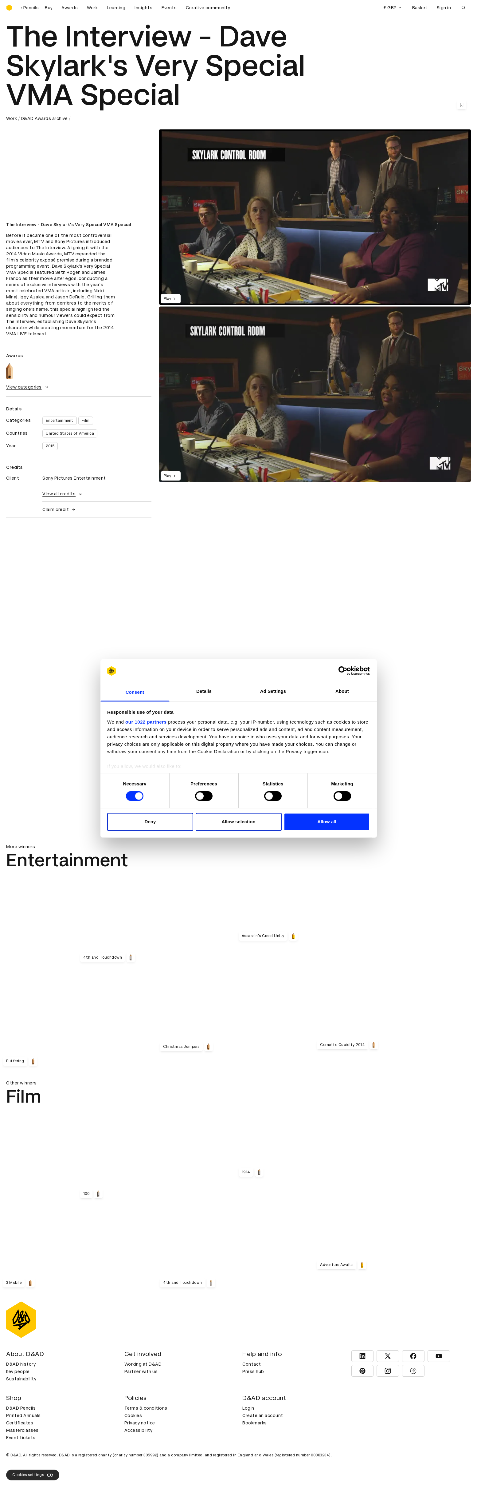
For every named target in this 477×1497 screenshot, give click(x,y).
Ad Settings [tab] (273, 691)
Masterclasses (22, 1430)
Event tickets (21, 1437)
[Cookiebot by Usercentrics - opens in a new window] (343, 671)
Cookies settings (32, 1475)
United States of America (70, 433)
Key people (17, 1371)
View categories (27, 387)
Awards (69, 7)
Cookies (133, 1415)
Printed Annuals (23, 1415)
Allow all (326, 821)
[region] (315, 394)
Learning (116, 7)
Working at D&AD (143, 1364)
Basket (420, 7)
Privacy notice (139, 1422)
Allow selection (238, 821)
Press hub (253, 1371)
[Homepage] (9, 8)
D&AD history (21, 1364)
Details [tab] (204, 691)
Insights (143, 7)
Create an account (262, 1415)
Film (86, 420)
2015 (50, 446)
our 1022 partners (145, 722)
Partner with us (141, 1371)
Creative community (208, 7)
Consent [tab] (135, 692)
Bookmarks (254, 1422)
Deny (150, 821)
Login (248, 1408)
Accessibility (138, 1430)
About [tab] (342, 691)
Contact (251, 1364)
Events (169, 7)
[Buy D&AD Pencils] (37, 8)
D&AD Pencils (21, 1408)
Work (92, 7)
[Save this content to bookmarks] (461, 104)
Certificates (19, 1422)
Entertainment (59, 420)
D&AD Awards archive (44, 118)
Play (171, 299)
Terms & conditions (145, 1408)
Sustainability (21, 1378)
